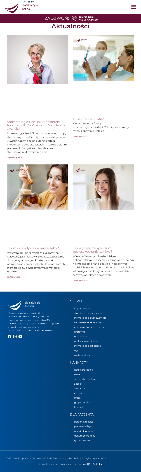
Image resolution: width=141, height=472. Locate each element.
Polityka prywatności (94, 458)
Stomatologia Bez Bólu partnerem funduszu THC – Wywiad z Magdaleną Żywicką (36, 125)
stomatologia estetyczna (88, 313)
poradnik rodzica (84, 421)
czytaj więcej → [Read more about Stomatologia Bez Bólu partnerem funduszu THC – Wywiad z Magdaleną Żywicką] (14, 157)
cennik (78, 393)
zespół (78, 383)
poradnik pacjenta (84, 431)
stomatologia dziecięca (87, 345)
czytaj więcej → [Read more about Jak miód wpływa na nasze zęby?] (14, 277)
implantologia (82, 308)
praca (77, 397)
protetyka (79, 331)
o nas (77, 374)
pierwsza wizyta (83, 426)
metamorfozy (82, 355)
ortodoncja (80, 336)
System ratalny (82, 440)
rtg (76, 350)
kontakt (78, 407)
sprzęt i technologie (85, 379)
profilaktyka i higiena (86, 341)
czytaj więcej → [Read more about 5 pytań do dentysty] (80, 136)
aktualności (80, 388)
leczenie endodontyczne (88, 322)
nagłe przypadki (83, 369)
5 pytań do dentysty (88, 119)
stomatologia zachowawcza (90, 317)
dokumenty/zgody (84, 435)
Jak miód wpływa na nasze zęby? (33, 248)
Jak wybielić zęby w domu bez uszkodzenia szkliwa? (93, 249)
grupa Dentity (82, 402)
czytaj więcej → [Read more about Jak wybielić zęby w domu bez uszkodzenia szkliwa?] (80, 280)
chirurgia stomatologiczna (89, 327)
